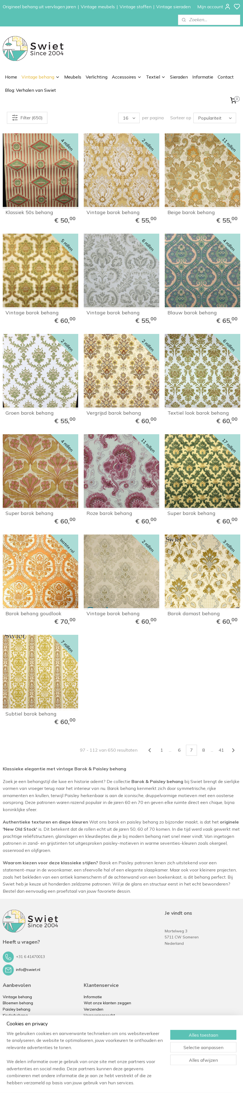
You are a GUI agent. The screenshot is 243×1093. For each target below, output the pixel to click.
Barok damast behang (194, 613)
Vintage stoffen (136, 6)
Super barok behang (29, 513)
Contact (226, 77)
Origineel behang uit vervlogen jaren (39, 6)
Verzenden (93, 1009)
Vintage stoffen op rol (23, 1046)
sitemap (140, 1083)
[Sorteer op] (215, 118)
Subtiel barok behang (31, 713)
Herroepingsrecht (99, 1015)
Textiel (156, 77)
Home (11, 77)
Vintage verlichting (19, 1033)
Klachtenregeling (99, 1021)
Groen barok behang (30, 413)
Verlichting (96, 77)
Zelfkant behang (18, 1021)
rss (151, 1083)
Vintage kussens (18, 1052)
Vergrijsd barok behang (114, 413)
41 (221, 750)
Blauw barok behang (192, 312)
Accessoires (127, 77)
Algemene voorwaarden (106, 1027)
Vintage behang (40, 77)
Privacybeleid (95, 1033)
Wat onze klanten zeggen (107, 1002)
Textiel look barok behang (198, 413)
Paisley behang (16, 1009)
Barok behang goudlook (33, 613)
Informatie (202, 77)
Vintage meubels (98, 6)
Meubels (72, 77)
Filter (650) (27, 117)
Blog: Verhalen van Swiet (30, 90)
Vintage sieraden (173, 6)
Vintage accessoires (21, 1040)
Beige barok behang (191, 212)
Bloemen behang (18, 1002)
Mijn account (214, 6)
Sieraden (179, 77)
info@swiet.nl (28, 969)
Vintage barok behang (113, 212)
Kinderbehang (15, 1015)
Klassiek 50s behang (29, 212)
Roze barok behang (109, 513)
